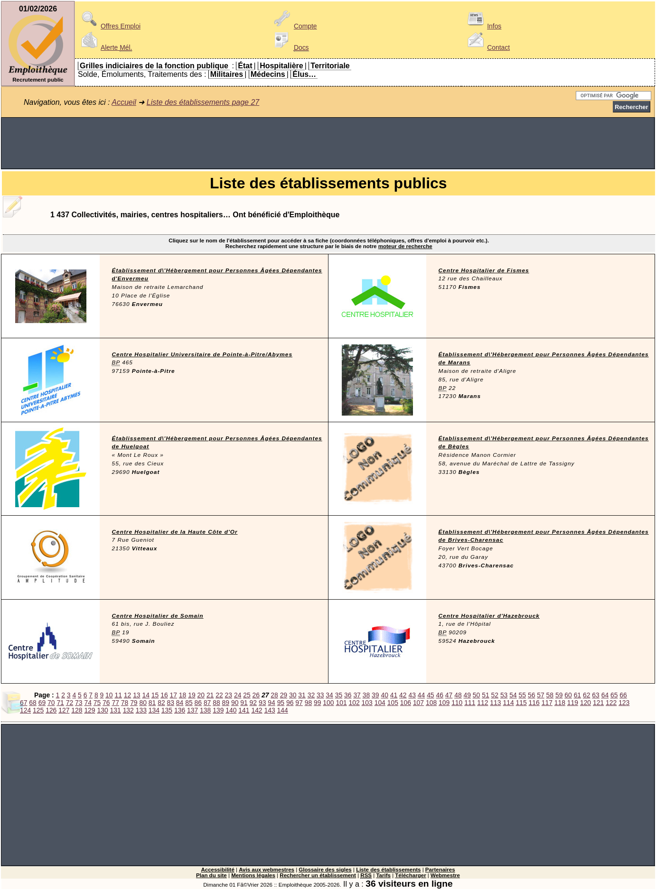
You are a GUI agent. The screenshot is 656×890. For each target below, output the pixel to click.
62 (586, 695)
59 (558, 695)
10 (108, 695)
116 (534, 702)
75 (97, 702)
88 (216, 702)
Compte (294, 26)
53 (503, 695)
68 (32, 702)
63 (595, 695)
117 (547, 702)
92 (253, 702)
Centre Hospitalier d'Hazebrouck (489, 615)
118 (559, 702)
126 (51, 710)
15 (155, 695)
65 (614, 695)
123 (624, 702)
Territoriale (329, 66)
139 (218, 710)
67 (23, 702)
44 (421, 695)
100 (328, 702)
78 (124, 702)
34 (329, 695)
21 (210, 695)
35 (338, 695)
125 (38, 710)
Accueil (124, 102)
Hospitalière (281, 66)
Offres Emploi (109, 26)
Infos (482, 26)
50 (476, 695)
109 (444, 702)
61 (577, 695)
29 (283, 695)
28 (274, 695)
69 (42, 702)
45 (430, 695)
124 (25, 710)
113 (495, 702)
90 (234, 702)
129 (89, 710)
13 (136, 695)
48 (457, 695)
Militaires (226, 74)
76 (106, 702)
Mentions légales (253, 875)
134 (154, 710)
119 (572, 702)
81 (152, 702)
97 (298, 702)
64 (605, 695)
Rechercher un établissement (318, 875)
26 (256, 695)
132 (128, 710)
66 (623, 695)
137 (192, 710)
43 (411, 695)
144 (282, 710)
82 (161, 702)
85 (188, 702)
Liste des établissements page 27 (203, 102)
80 (142, 702)
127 (63, 710)
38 (366, 695)
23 (228, 695)
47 (448, 695)
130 (102, 710)
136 (179, 710)
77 (115, 702)
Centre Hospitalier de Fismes (484, 270)
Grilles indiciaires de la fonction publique (154, 66)
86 (198, 702)
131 (115, 710)
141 (243, 710)
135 (166, 710)
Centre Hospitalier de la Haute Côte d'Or (175, 531)
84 (179, 702)
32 (311, 695)
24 (237, 695)
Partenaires (440, 869)
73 (78, 702)
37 (356, 695)
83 (170, 702)
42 (402, 695)
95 (280, 702)
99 (317, 702)
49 (467, 695)
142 (256, 710)
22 (219, 695)
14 (145, 695)
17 (173, 695)
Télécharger (410, 875)
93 (262, 702)
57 (540, 695)
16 (164, 695)
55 (522, 695)
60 (568, 695)
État (245, 66)
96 (289, 702)
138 (205, 710)
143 (269, 710)
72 (69, 702)
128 (76, 710)
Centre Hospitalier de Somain (158, 615)
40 (384, 695)
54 (512, 695)
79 (133, 702)
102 (354, 702)
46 (439, 695)
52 (494, 695)
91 (243, 702)
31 (301, 695)
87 (207, 702)
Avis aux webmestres (266, 869)
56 (531, 695)
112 (482, 702)
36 (347, 695)
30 (292, 695)
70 (51, 702)
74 (87, 702)
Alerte (105, 47)
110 (456, 702)
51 (485, 695)
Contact (487, 47)
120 (585, 702)
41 (393, 695)
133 (141, 710)
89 (225, 702)
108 (431, 702)
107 (418, 702)
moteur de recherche (405, 246)
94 (271, 702)
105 (392, 702)
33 (320, 695)
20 (201, 695)
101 (341, 702)
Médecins (268, 74)
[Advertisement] (328, 143)
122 (611, 702)
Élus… (304, 74)
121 (598, 702)
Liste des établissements (388, 869)
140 (230, 710)
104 (380, 702)
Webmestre (445, 875)
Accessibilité (217, 869)
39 (375, 695)
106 (405, 702)
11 (118, 695)
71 (60, 702)
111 (469, 702)
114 (508, 702)
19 (191, 695)
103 (367, 702)
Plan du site (211, 875)
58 (549, 695)
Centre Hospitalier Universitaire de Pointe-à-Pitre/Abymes (202, 354)
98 (308, 702)
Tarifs (383, 875)
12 (127, 695)
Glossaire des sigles (325, 869)
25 (246, 695)
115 (521, 702)
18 (182, 695)
